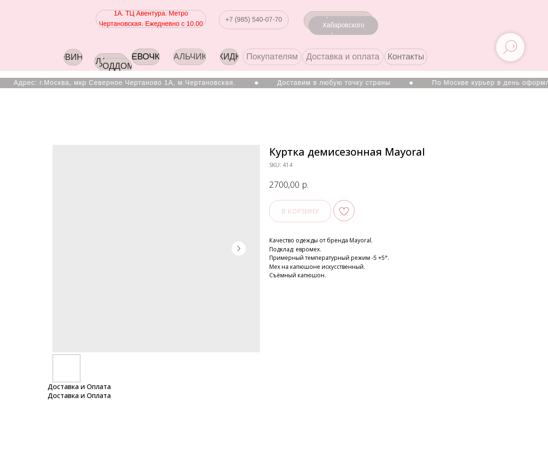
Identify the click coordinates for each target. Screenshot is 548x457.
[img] (478, 58)
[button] (254, 19)
